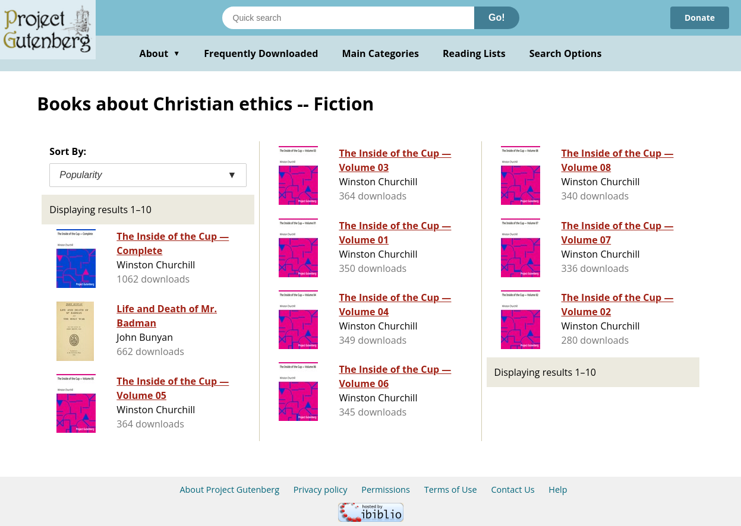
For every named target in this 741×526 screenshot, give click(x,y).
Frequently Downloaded (261, 53)
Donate (700, 17)
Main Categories (380, 53)
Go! (496, 17)
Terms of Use (450, 489)
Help (557, 489)
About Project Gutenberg (229, 489)
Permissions (385, 489)
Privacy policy (321, 489)
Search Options (565, 53)
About (160, 53)
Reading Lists (474, 53)
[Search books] (348, 18)
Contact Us (512, 489)
